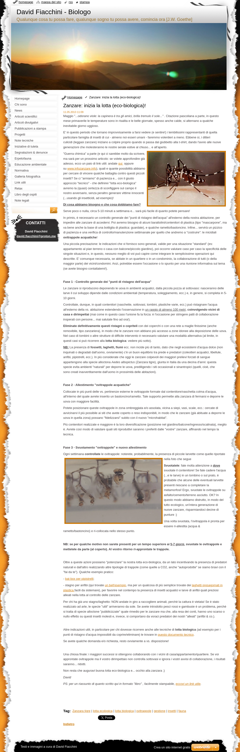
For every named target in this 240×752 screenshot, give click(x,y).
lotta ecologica (103, 711)
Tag (66, 711)
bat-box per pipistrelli (79, 578)
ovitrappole (143, 711)
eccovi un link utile (188, 684)
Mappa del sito (51, 2)
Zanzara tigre (81, 711)
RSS (71, 2)
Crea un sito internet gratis (172, 747)
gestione (159, 711)
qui (120, 163)
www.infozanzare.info (81, 168)
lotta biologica (124, 711)
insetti (172, 711)
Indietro (68, 724)
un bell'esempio (115, 585)
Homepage (74, 97)
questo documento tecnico (176, 634)
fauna (182, 711)
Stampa (85, 2)
